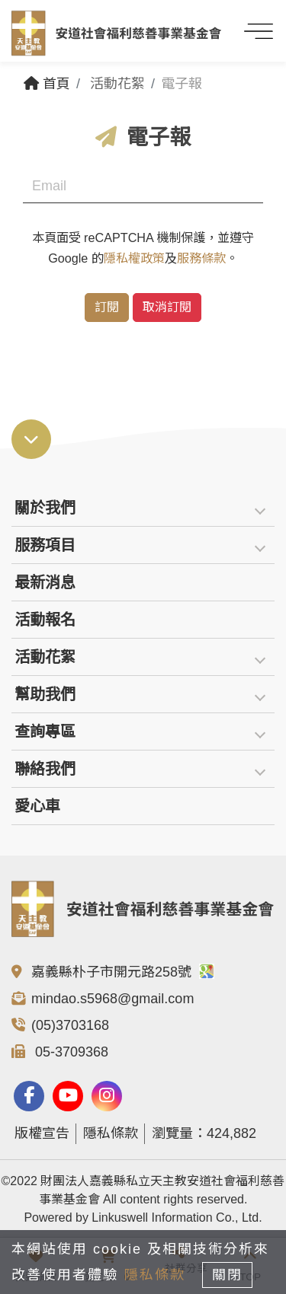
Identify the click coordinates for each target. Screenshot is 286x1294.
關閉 (227, 1275)
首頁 (47, 83)
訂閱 (107, 307)
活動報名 (45, 619)
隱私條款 (110, 1133)
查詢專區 (45, 731)
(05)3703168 (70, 1025)
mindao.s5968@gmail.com (112, 998)
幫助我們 (45, 694)
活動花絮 (45, 657)
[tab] (143, 508)
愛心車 (37, 806)
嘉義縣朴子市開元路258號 (122, 972)
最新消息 (45, 582)
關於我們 (45, 507)
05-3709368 (69, 1052)
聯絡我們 (45, 768)
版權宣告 (41, 1133)
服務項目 (45, 545)
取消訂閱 (167, 307)
